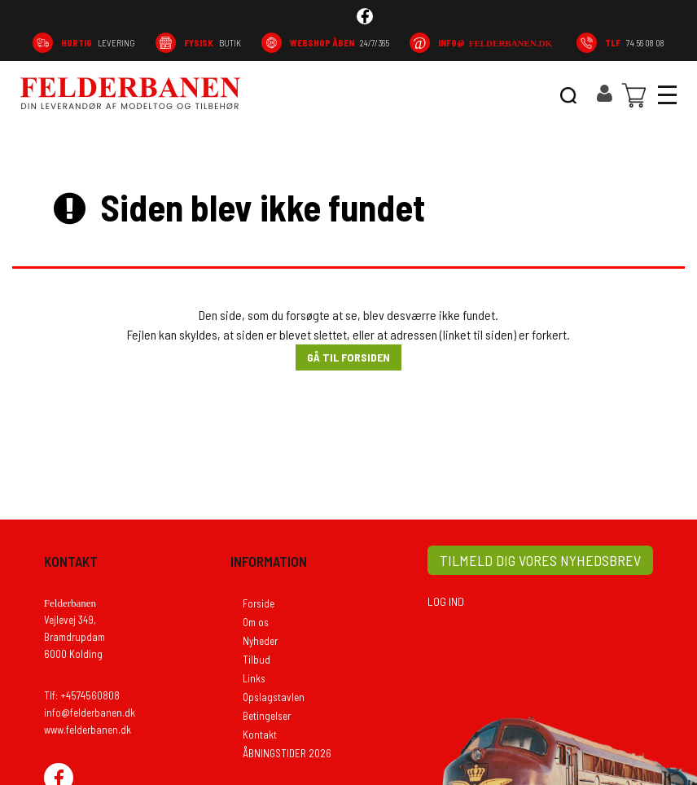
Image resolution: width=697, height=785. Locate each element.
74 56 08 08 (634, 42)
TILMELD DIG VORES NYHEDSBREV (540, 560)
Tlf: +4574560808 (82, 695)
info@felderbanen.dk (89, 712)
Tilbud (256, 659)
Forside (258, 603)
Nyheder (260, 640)
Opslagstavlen (274, 697)
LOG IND (445, 601)
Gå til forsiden (348, 357)
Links (254, 678)
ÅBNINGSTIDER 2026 (287, 753)
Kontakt (260, 734)
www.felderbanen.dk (87, 729)
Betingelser (267, 715)
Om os (256, 622)
